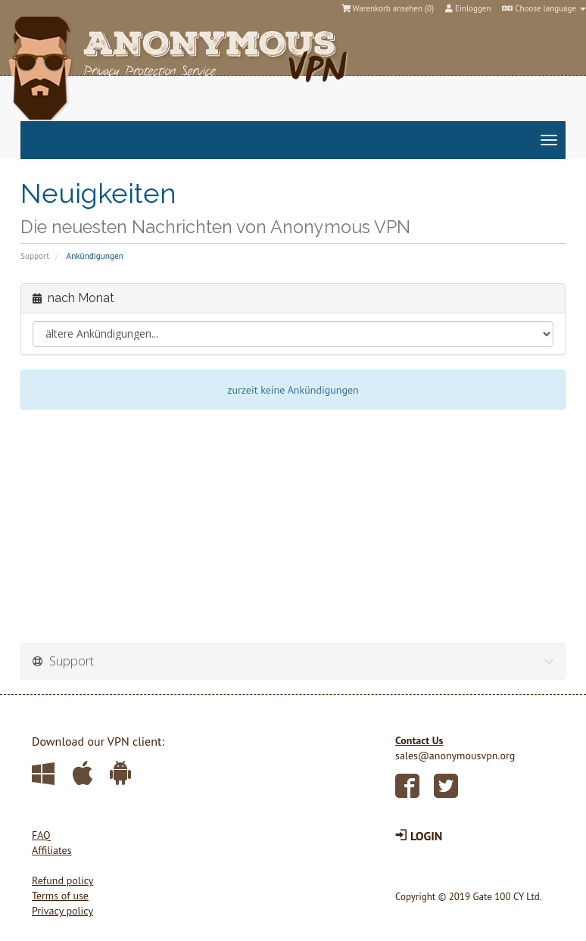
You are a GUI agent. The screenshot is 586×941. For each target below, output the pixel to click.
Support (34, 256)
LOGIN (418, 835)
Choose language (544, 8)
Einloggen (468, 8)
